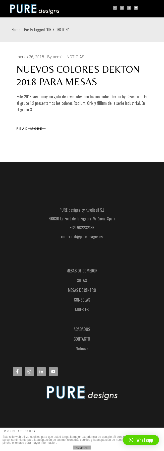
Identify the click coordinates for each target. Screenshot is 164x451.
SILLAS (82, 280)
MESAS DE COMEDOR (82, 271)
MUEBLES (82, 310)
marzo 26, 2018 (30, 57)
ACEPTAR (82, 447)
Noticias (82, 348)
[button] (141, 440)
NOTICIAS (75, 57)
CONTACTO (82, 339)
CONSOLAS (82, 300)
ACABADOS (82, 329)
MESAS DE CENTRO (82, 290)
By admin (55, 57)
